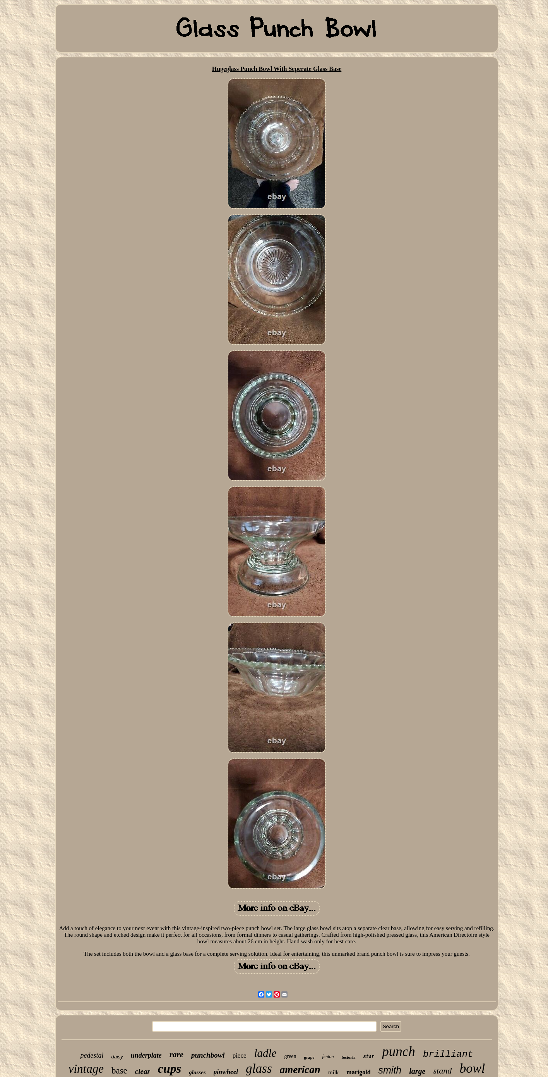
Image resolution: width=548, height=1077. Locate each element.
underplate (146, 1055)
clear (142, 1071)
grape (309, 1057)
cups (169, 1068)
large (417, 1071)
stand (442, 1070)
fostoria (348, 1057)
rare (176, 1054)
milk (333, 1072)
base (119, 1070)
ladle (265, 1053)
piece (240, 1055)
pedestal (91, 1055)
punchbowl (208, 1055)
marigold (358, 1072)
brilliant (448, 1054)
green (290, 1056)
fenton (328, 1056)
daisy (117, 1057)
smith (390, 1070)
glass (259, 1068)
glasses (197, 1072)
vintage (86, 1068)
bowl (472, 1068)
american (300, 1069)
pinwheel (226, 1071)
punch (398, 1051)
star (369, 1057)
